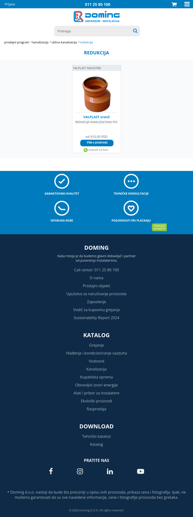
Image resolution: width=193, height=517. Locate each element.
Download (96, 426)
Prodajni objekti (96, 285)
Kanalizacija (96, 369)
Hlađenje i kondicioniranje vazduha (96, 353)
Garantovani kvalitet (61, 194)
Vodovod (96, 361)
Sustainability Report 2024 (96, 317)
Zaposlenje (96, 301)
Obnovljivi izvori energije (96, 385)
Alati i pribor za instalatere (96, 393)
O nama (96, 277)
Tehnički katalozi (96, 436)
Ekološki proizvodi (96, 401)
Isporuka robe (62, 221)
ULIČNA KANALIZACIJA (64, 42)
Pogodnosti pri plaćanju (131, 221)
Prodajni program (16, 42)
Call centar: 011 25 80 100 (96, 269)
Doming (96, 247)
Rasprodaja (96, 408)
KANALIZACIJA (40, 42)
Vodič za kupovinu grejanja (96, 309)
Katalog (96, 335)
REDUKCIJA (86, 42)
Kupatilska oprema (96, 377)
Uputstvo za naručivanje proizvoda (96, 293)
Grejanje (96, 345)
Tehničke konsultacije (131, 194)
